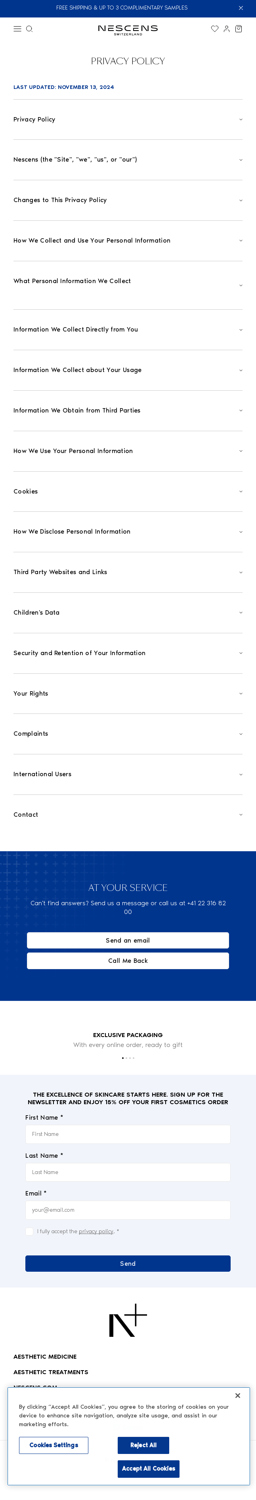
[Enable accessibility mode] (167, 1412)
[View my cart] (239, 29)
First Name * (44, 1118)
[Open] (128, 120)
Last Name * (44, 1155)
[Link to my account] (227, 29)
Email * (36, 1193)
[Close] (245, 8)
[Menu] (17, 29)
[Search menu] (29, 29)
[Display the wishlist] (215, 29)
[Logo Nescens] (128, 1320)
